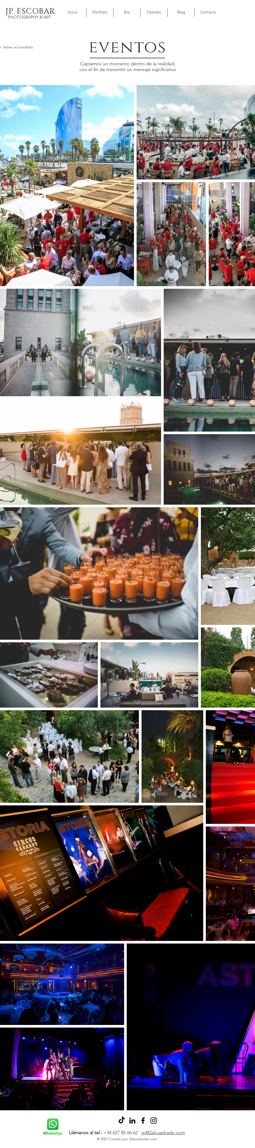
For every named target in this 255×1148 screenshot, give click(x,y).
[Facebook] (143, 1120)
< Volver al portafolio (16, 47)
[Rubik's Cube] (52, 1127)
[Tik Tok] (121, 1120)
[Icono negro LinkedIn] (132, 1120)
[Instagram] (153, 1120)
